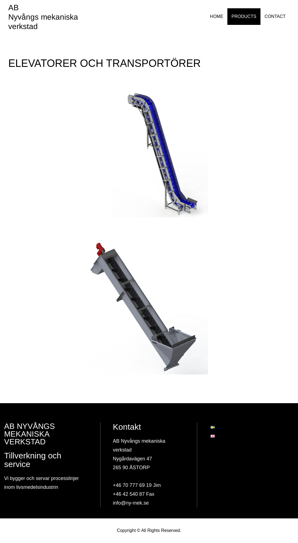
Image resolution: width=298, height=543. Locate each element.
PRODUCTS (244, 16)
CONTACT (275, 16)
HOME (216, 16)
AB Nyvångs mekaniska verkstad (43, 17)
